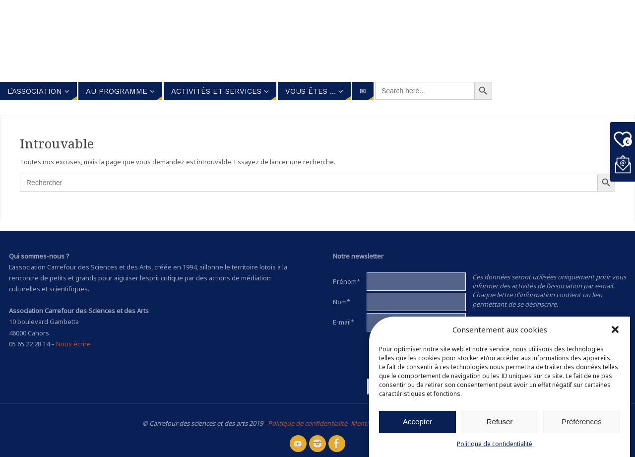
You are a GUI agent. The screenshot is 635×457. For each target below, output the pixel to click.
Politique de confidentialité (494, 444)
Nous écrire (73, 343)
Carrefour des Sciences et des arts (287, 39)
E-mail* (343, 322)
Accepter (417, 421)
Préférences (582, 421)
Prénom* (346, 281)
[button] (615, 329)
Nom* (341, 301)
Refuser (500, 421)
